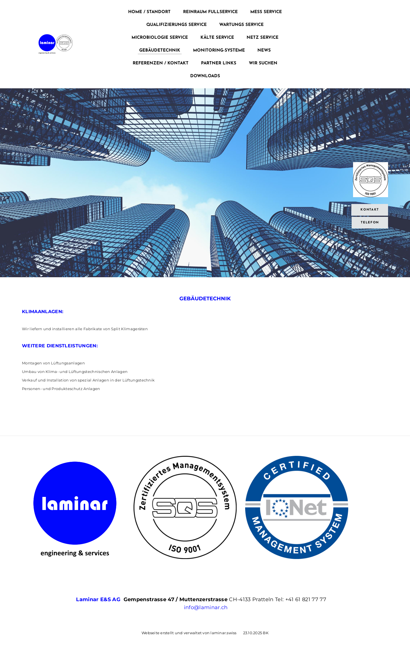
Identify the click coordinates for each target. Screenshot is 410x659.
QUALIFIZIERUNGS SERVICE (176, 25)
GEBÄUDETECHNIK (159, 50)
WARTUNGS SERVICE (241, 25)
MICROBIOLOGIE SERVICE (160, 38)
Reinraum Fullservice (210, 12)
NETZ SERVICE (262, 38)
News (264, 50)
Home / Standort (149, 12)
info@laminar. (202, 607)
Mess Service (266, 12)
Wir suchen (263, 63)
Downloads (205, 76)
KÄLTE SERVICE (217, 38)
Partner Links (218, 63)
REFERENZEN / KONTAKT (160, 63)
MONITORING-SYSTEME (219, 50)
